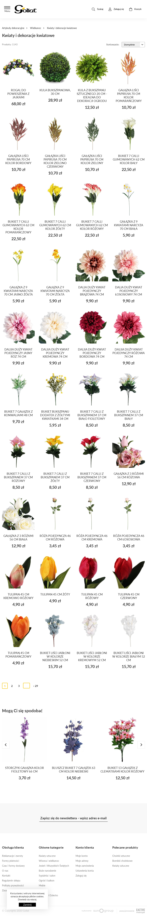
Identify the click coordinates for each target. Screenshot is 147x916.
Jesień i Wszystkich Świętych (54, 865)
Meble (42, 885)
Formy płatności (10, 860)
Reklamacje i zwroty (12, 855)
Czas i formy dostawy (13, 865)
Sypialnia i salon (47, 875)
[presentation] (6, 744)
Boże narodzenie (47, 870)
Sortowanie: (112, 44)
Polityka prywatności (13, 885)
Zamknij (27, 904)
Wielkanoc (35, 28)
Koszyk (135, 9)
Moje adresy (82, 860)
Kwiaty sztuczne (47, 855)
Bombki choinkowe (122, 860)
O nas (5, 870)
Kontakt (6, 875)
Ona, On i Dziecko (48, 895)
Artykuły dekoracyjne (13, 28)
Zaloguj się (81, 875)
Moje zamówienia (85, 865)
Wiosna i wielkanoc (49, 860)
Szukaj (97, 9)
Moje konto (82, 855)
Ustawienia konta (85, 870)
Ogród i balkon (46, 880)
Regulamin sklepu (11, 880)
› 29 (35, 685)
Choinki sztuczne (121, 855)
